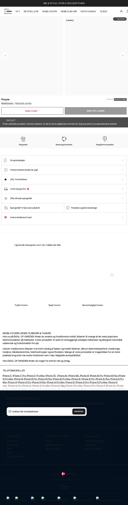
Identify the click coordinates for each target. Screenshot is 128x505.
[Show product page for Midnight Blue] (113, 148)
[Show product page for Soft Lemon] (27, 148)
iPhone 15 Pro (88, 396)
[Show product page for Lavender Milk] (96, 148)
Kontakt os (12, 461)
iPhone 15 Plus (103, 396)
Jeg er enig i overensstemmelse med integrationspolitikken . (46, 436)
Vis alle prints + (119, 132)
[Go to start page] (8, 11)
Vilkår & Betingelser (94, 457)
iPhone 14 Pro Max (55, 399)
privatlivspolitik (73, 436)
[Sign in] (121, 11)
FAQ (9, 465)
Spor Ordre (12, 457)
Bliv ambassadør (93, 465)
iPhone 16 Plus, (111, 392)
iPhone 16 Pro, (96, 392)
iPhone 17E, (51, 392)
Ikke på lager (95, 111)
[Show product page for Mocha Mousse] (44, 148)
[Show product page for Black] (61, 148)
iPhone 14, (12, 399)
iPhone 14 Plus (39, 399)
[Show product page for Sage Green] (78, 148)
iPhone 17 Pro (19, 392)
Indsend (78, 428)
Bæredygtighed (54, 461)
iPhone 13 (70, 399)
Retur (9, 469)
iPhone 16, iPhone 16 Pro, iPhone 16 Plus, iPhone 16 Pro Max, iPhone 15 (47, 396)
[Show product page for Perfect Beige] (9, 148)
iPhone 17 (7, 392)
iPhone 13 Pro (82, 399)
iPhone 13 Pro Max (98, 399)
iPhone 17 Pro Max (35, 392)
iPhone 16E (73, 392)
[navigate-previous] (112, 305)
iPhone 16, (84, 392)
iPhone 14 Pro (24, 399)
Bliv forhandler (53, 465)
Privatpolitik (91, 461)
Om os (49, 457)
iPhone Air (62, 392)
